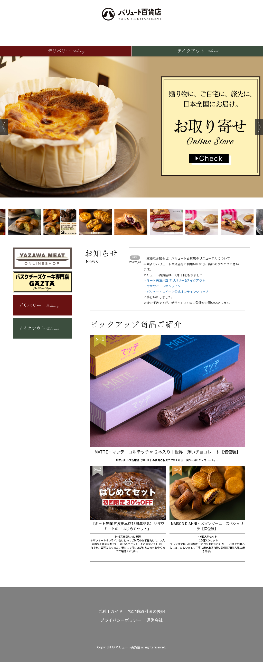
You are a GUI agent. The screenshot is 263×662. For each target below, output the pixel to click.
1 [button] (123, 202)
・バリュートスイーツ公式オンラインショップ (176, 291)
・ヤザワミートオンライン (162, 286)
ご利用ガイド (110, 611)
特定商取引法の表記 (146, 611)
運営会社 (154, 620)
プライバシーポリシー (120, 620)
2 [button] (139, 202)
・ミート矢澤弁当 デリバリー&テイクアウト (174, 280)
